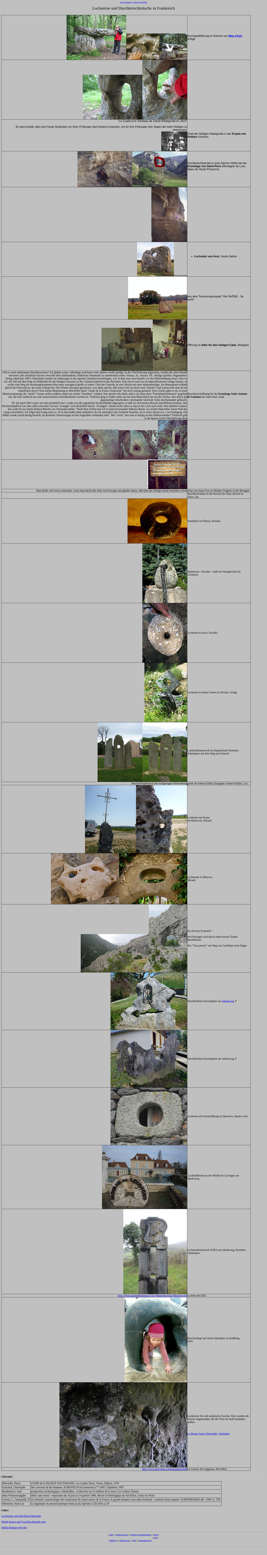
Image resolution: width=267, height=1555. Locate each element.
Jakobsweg (228, 1001)
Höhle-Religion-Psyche (14, 1527)
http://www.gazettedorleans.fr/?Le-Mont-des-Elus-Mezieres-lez (152, 1295)
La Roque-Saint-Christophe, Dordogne (208, 1433)
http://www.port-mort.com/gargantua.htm (164, 1469)
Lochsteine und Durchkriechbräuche (21, 1516)
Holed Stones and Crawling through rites (23, 1521)
